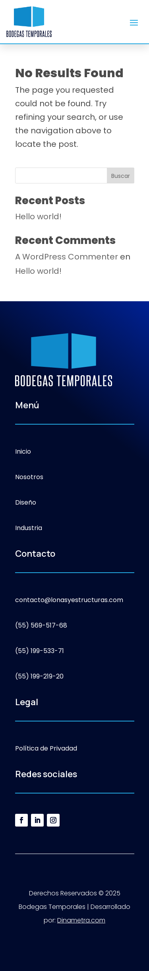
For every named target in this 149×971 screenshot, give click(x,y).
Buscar (120, 176)
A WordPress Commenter (66, 256)
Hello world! (38, 216)
